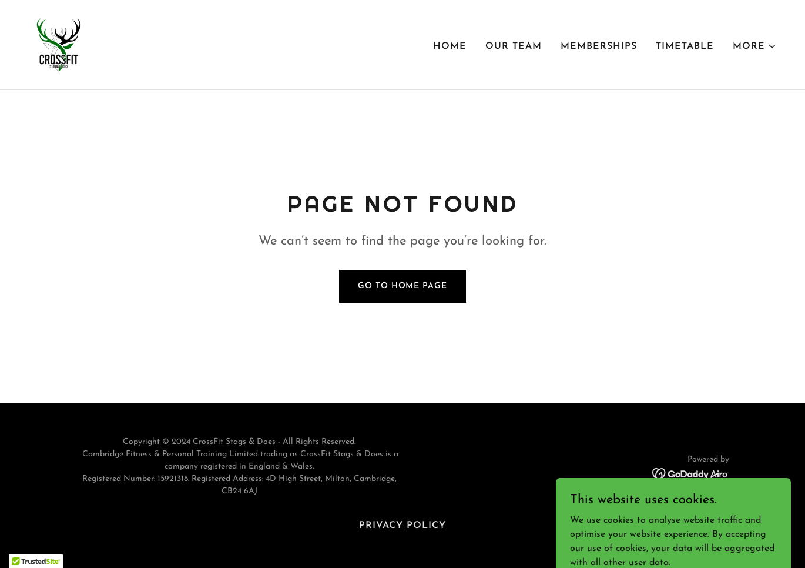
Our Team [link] (513, 46)
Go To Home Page (402, 286)
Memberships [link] (599, 46)
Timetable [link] (685, 46)
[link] (58, 44)
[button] (755, 46)
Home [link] (450, 46)
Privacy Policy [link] (402, 525)
